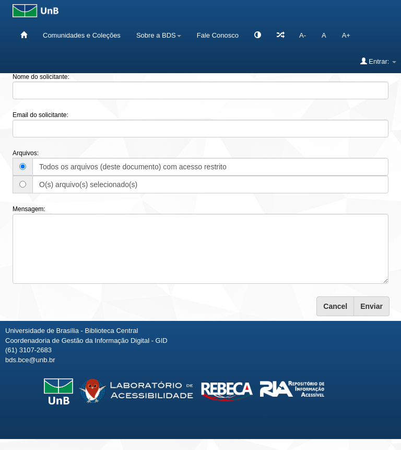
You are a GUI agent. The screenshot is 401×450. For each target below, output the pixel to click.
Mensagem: (29, 209)
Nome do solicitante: (41, 76)
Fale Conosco (218, 35)
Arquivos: (26, 153)
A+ (346, 35)
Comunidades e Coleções (82, 35)
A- (302, 35)
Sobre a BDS (158, 35)
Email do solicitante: (40, 115)
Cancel (335, 306)
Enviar (371, 306)
